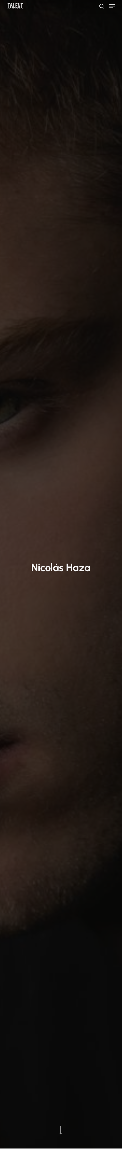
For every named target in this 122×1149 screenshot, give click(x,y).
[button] (112, 6)
